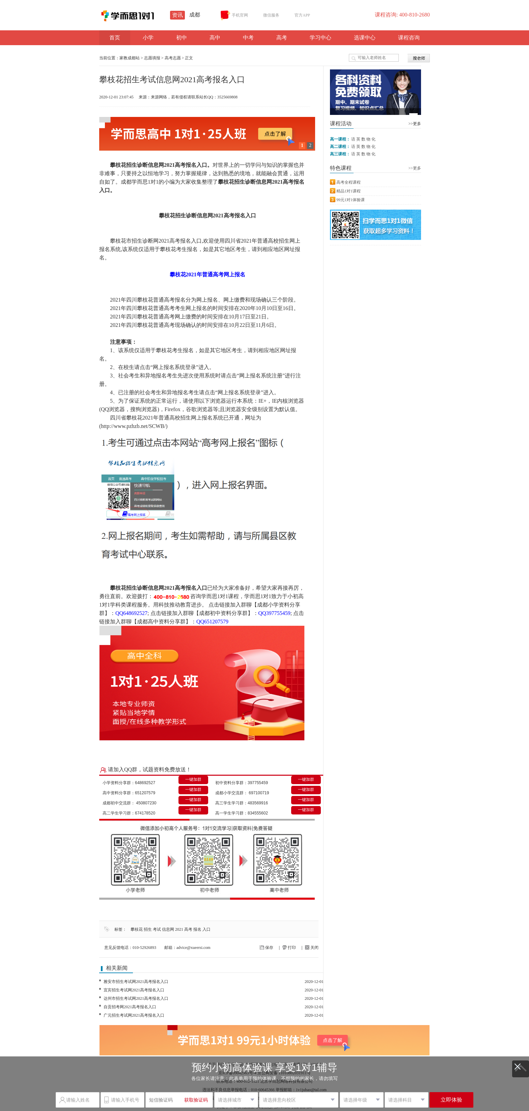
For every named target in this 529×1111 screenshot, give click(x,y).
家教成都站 (129, 58)
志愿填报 (152, 58)
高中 (215, 37)
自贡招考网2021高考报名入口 (130, 1007)
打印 (289, 947)
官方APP (298, 15)
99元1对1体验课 (350, 199)
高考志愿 (173, 58)
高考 (281, 37)
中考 (248, 37)
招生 (148, 929)
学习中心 (320, 37)
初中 (181, 37)
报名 (197, 929)
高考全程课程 (348, 182)
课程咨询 (409, 37)
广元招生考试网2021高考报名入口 (134, 1015)
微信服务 (267, 15)
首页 (114, 37)
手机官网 (234, 16)
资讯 (177, 15)
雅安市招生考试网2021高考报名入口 (136, 981)
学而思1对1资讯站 (149, 16)
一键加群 (193, 779)
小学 (148, 37)
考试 (157, 929)
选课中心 (364, 37)
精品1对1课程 (348, 191)
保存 (266, 947)
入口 (206, 929)
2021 (179, 929)
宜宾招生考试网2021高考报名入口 (134, 990)
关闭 (311, 947)
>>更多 (414, 123)
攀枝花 (137, 929)
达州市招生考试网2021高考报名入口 (136, 998)
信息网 (168, 929)
